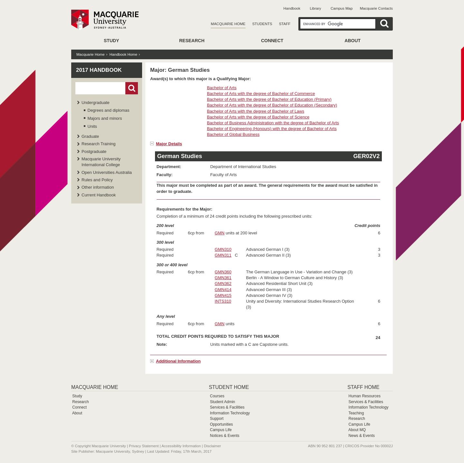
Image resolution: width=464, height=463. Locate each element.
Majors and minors (105, 118)
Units (92, 126)
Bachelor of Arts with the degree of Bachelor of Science (258, 117)
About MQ (357, 430)
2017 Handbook (99, 70)
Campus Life (220, 430)
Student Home (229, 387)
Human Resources (365, 396)
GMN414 (223, 289)
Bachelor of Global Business (233, 134)
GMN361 (223, 277)
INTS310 (223, 301)
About (352, 40)
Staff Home (363, 387)
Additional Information (178, 361)
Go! (131, 88)
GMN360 (223, 271)
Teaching (356, 413)
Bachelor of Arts (222, 87)
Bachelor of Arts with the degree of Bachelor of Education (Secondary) (272, 105)
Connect (272, 40)
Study (111, 40)
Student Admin (222, 402)
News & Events (362, 435)
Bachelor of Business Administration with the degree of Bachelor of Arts (273, 122)
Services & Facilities (227, 407)
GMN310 (223, 249)
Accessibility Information (181, 446)
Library (315, 8)
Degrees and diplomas (109, 110)
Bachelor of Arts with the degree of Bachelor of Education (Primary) (269, 99)
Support (216, 418)
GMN (219, 233)
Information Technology (230, 413)
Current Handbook (99, 195)
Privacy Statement (144, 446)
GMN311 (223, 255)
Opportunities (221, 424)
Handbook (292, 8)
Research (192, 40)
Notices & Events (224, 435)
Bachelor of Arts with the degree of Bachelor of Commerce (261, 93)
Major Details (169, 143)
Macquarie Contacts (376, 8)
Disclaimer (212, 446)
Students (262, 24)
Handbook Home (123, 54)
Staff (285, 24)
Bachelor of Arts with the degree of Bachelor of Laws (255, 111)
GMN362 (223, 283)
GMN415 (223, 295)
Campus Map (342, 8)
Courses (217, 396)
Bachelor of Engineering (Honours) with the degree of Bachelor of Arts (272, 128)
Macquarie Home (228, 24)
